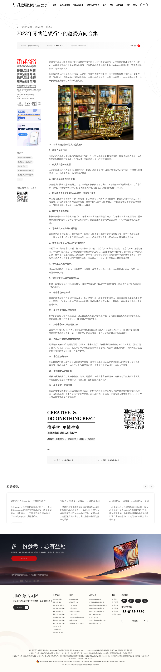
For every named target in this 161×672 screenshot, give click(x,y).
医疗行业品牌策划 (58, 623)
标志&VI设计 (57, 626)
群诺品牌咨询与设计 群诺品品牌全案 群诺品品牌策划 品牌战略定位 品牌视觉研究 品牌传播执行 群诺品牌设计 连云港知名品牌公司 (82, 661)
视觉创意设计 (78, 5)
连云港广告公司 (26, 28)
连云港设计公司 (33, 46)
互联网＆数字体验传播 (76, 617)
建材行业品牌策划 (58, 614)
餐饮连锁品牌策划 (58, 608)
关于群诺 (115, 602)
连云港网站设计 (42, 656)
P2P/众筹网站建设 (95, 614)
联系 (135, 5)
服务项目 (56, 595)
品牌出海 (119, 5)
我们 (114, 595)
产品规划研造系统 (24, 158)
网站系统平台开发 (95, 623)
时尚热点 (49, 28)
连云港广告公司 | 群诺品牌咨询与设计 (41, 653)
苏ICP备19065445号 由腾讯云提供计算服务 (60, 650)
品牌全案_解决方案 (25, 162)
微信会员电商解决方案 (96, 608)
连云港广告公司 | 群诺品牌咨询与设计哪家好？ (126, 656)
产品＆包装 (73, 605)
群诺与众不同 (116, 614)
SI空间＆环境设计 (75, 611)
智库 (128, 5)
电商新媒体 (73, 620)
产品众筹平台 (93, 617)
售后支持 (115, 608)
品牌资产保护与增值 (25, 175)
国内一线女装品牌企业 (62, 460)
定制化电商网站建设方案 (97, 620)
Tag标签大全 (88, 658)
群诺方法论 (22, 166)
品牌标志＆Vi (73, 602)
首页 (54, 5)
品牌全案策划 (65, 5)
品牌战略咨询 (73, 599)
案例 (104, 5)
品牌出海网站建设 (95, 599)
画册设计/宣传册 (58, 632)
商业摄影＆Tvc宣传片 (76, 623)
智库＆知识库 (39, 28)
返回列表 (135, 45)
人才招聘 (115, 611)
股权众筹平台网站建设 (96, 611)
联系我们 (115, 599)
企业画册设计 (73, 608)
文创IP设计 (73, 614)
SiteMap (80, 658)
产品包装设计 (57, 629)
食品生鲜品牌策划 (58, 617)
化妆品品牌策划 (58, 611)
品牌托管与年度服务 (25, 171)
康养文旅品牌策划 (58, 620)
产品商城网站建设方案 (96, 602)
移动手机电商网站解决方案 (98, 605)
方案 (111, 5)
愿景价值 (115, 605)
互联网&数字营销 (93, 5)
